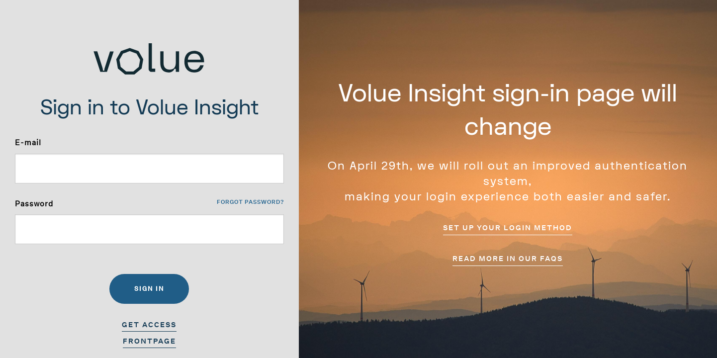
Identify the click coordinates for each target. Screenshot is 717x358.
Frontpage (149, 341)
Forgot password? (250, 202)
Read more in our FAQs (507, 258)
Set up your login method (507, 227)
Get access (149, 324)
